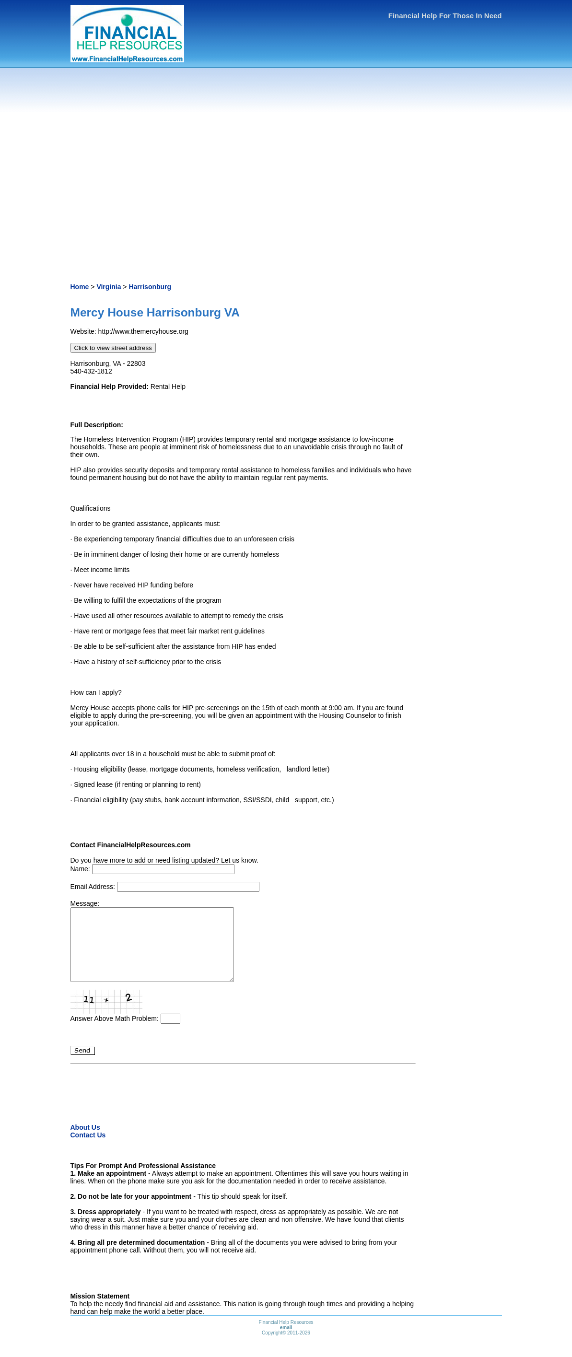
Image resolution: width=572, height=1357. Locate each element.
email (286, 1342)
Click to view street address (113, 347)
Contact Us (88, 1149)
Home (79, 287)
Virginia (108, 287)
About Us (85, 1142)
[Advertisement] (286, 177)
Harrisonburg (149, 287)
